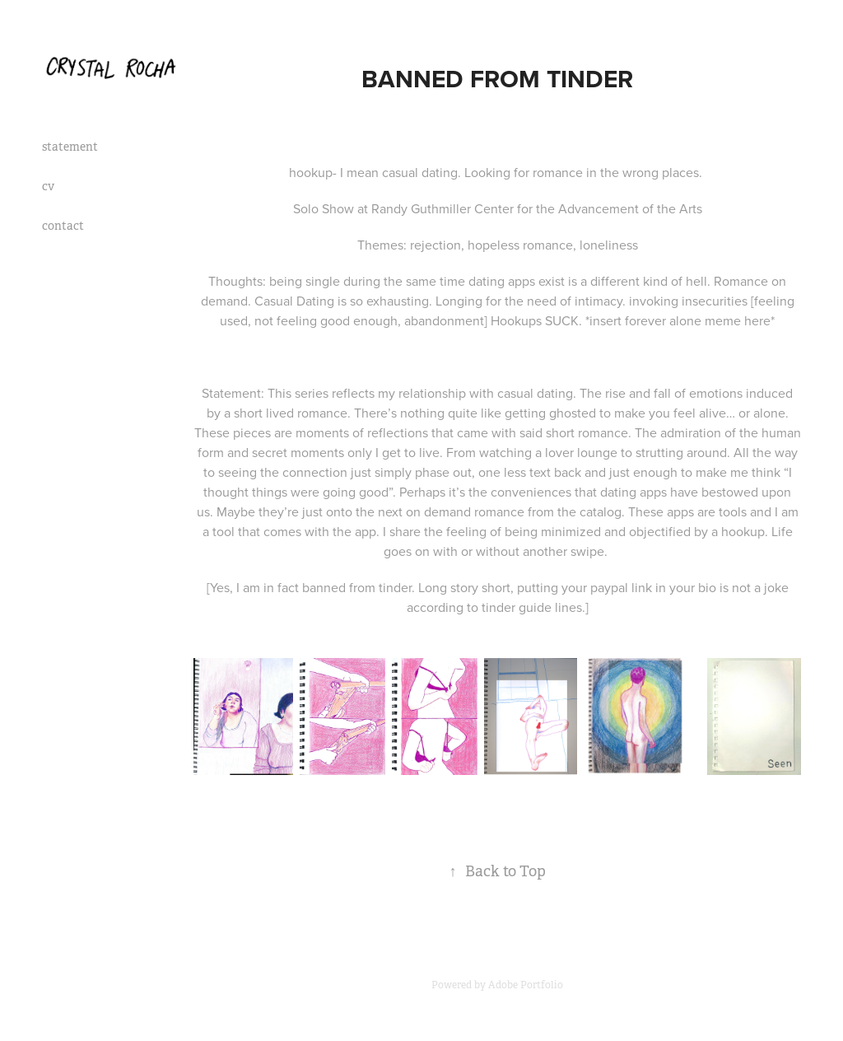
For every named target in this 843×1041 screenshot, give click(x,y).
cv (48, 186)
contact (63, 225)
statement (70, 146)
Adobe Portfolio (525, 985)
